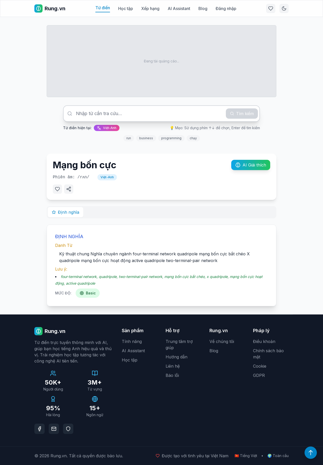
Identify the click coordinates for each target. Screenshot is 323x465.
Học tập (125, 8)
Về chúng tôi (221, 341)
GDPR (259, 375)
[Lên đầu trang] (311, 453)
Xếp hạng (150, 8)
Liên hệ (173, 366)
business (146, 138)
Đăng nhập (226, 8)
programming (171, 138)
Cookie (259, 366)
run (128, 138)
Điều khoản (264, 341)
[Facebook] (39, 429)
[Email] (54, 429)
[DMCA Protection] (68, 429)
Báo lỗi (172, 375)
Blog (202, 8)
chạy (193, 138)
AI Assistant (179, 8)
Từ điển (102, 7)
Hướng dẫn (176, 356)
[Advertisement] (161, 61)
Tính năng (132, 341)
